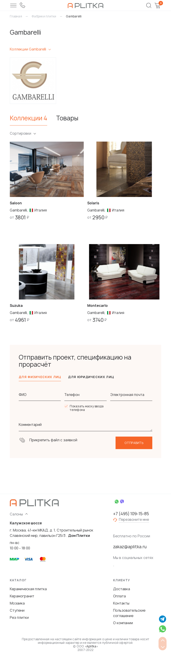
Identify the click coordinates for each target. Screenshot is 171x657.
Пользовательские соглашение (129, 613)
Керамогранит (22, 596)
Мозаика (17, 603)
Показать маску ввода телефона (87, 408)
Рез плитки (19, 617)
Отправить (133, 443)
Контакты (121, 603)
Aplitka (91, 646)
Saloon (16, 203)
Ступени (17, 610)
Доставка (121, 589)
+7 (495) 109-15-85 (131, 514)
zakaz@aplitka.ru (130, 547)
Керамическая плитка (28, 589)
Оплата (119, 596)
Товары (67, 118)
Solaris (93, 203)
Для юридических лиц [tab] (91, 377)
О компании (123, 623)
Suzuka (16, 305)
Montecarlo (97, 305)
